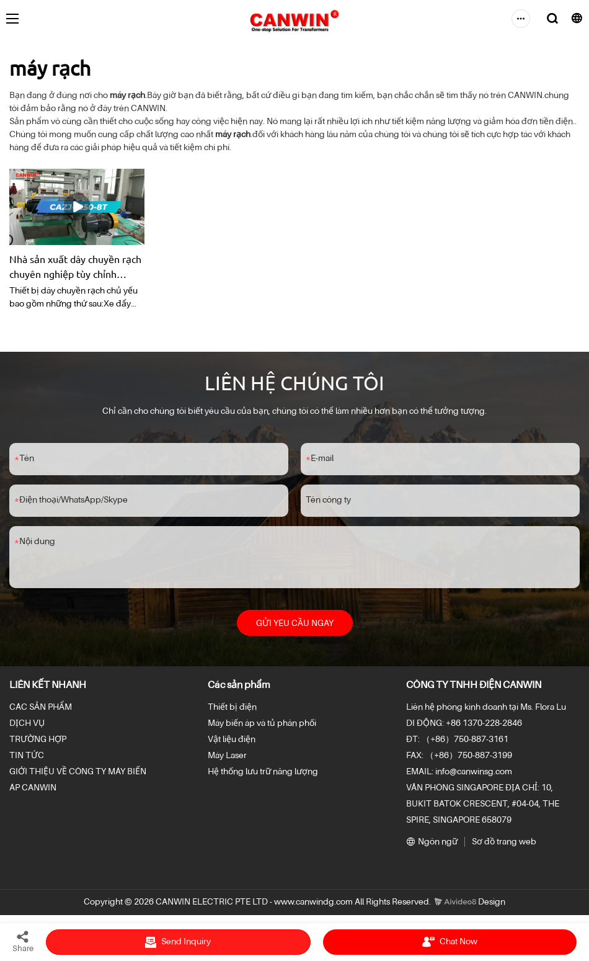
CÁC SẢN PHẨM (40, 709)
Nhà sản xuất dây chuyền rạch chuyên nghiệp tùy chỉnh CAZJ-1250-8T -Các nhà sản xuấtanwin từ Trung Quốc (75, 267)
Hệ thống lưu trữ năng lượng (263, 774)
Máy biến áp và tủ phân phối (262, 726)
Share (22, 941)
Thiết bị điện (232, 709)
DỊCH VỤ (27, 726)
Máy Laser (227, 758)
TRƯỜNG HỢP (37, 742)
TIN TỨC (26, 758)
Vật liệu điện (231, 742)
